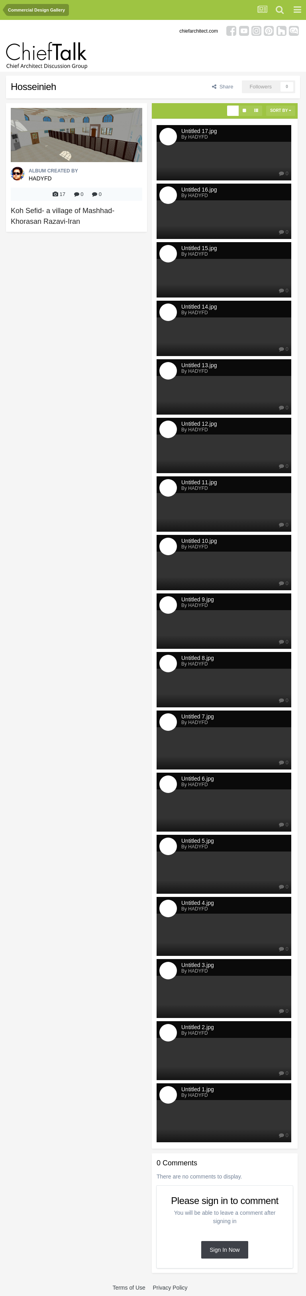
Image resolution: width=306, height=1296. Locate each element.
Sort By (280, 110)
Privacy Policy (170, 1287)
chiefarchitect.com (198, 31)
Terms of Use (128, 1287)
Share (222, 87)
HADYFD (40, 178)
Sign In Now (224, 1250)
